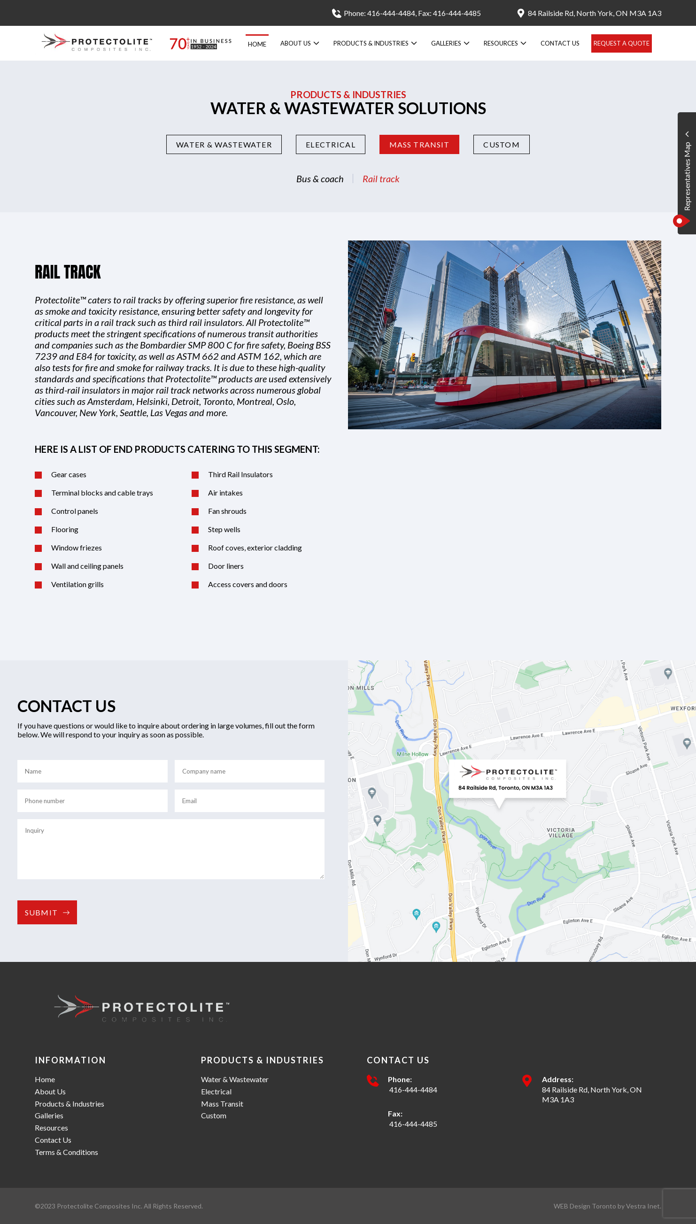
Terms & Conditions (66, 1151)
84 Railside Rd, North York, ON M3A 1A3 (592, 1094)
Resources (505, 43)
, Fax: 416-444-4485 (448, 12)
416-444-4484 (412, 1089)
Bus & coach (320, 178)
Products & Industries (375, 43)
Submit (47, 912)
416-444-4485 (412, 1123)
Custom (501, 144)
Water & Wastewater (224, 144)
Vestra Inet (643, 1206)
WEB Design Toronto (585, 1206)
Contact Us (560, 43)
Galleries (450, 43)
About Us (299, 43)
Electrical (331, 144)
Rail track (381, 178)
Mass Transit (419, 144)
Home (257, 44)
